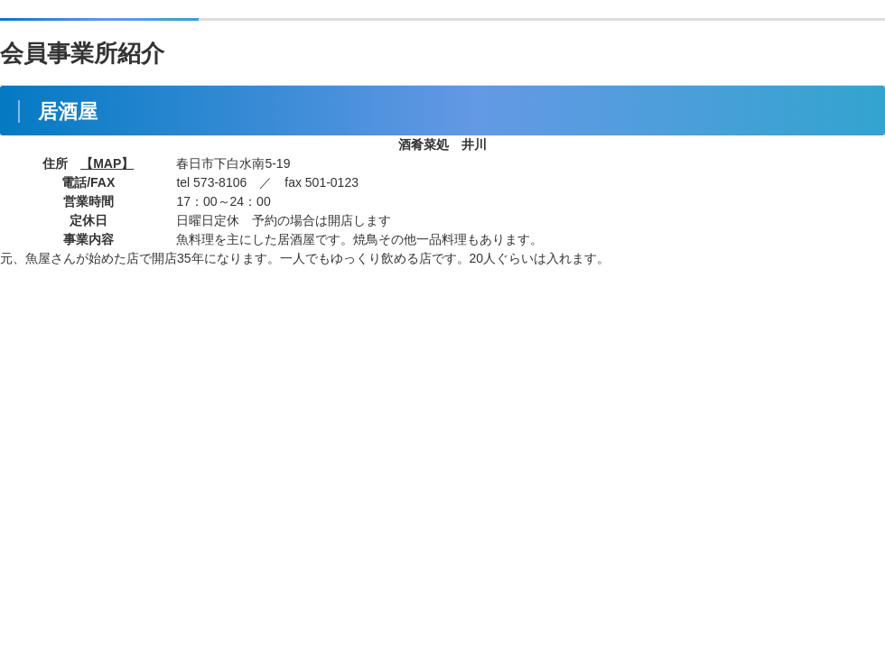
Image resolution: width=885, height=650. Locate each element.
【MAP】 (107, 163)
